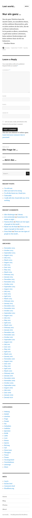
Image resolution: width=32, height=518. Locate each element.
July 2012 (7, 318)
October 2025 (8, 250)
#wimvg (7, 411)
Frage (6, 419)
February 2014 (9, 274)
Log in (6, 481)
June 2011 (7, 347)
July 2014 (7, 265)
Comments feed (9, 486)
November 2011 (9, 335)
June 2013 (7, 294)
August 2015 (8, 262)
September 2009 (9, 385)
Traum (6, 457)
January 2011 (8, 356)
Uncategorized (9, 460)
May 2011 (7, 349)
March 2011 (8, 354)
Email (4, 104)
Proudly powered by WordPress (19, 514)
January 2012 (8, 330)
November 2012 (9, 308)
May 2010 (7, 366)
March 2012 (8, 325)
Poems (6, 440)
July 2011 (7, 344)
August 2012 (8, 315)
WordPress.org (9, 488)
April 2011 (7, 351)
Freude (6, 421)
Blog (4, 501)
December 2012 (9, 306)
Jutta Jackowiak (9, 217)
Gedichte (7, 428)
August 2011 (8, 342)
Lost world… (8, 6)
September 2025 (9, 253)
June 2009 (7, 392)
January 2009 (8, 395)
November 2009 (9, 380)
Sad (5, 448)
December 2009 (9, 378)
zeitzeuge (7, 464)
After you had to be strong (13, 191)
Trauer (6, 455)
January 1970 (8, 397)
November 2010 (9, 359)
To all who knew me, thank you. (15, 193)
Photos (4, 505)
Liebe (6, 436)
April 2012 (7, 323)
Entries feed (8, 483)
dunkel (6, 414)
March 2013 (8, 298)
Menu (27, 6)
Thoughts (7, 452)
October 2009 (8, 383)
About (4, 509)
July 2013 (7, 291)
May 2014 (7, 270)
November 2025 (9, 248)
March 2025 (8, 260)
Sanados (7, 48)
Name (4, 96)
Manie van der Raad (10, 226)
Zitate (4, 49)
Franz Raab (8, 231)
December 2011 (9, 332)
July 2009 (7, 390)
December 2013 (9, 279)
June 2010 (7, 364)
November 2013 (9, 282)
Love (5, 438)
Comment (6, 70)
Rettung (7, 445)
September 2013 (9, 286)
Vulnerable (8, 195)
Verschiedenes (9, 462)
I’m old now (8, 188)
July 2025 (7, 258)
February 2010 (9, 373)
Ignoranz (7, 431)
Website (5, 113)
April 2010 (7, 368)
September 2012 (9, 313)
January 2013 (8, 303)
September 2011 (9, 339)
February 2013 (9, 301)
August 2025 (8, 255)
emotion (7, 416)
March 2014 (8, 272)
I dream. (20, 214)
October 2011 (8, 337)
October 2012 (8, 311)
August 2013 (8, 289)
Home (4, 496)
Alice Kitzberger (9, 214)
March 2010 (8, 371)
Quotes (26, 48)
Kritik (6, 433)
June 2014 (7, 267)
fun (5, 423)
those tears (8, 450)
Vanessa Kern (8, 222)
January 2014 (8, 277)
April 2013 (7, 296)
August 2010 (8, 361)
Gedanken (7, 426)
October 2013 (8, 284)
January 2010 (8, 376)
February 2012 (9, 327)
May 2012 (7, 320)
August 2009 (8, 388)
